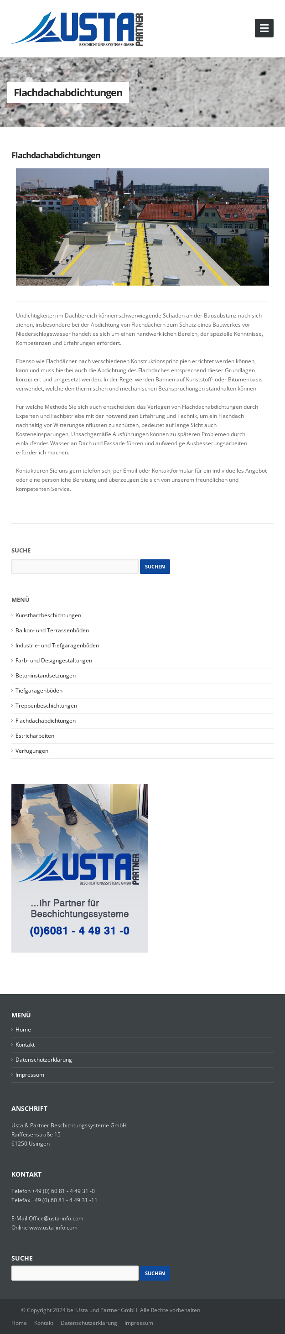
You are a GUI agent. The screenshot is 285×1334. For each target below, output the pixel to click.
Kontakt (25, 1044)
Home (23, 1029)
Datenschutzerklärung (44, 1059)
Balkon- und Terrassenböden (52, 630)
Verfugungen (32, 751)
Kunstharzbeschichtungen (48, 615)
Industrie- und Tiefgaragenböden (57, 645)
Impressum (30, 1075)
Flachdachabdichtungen (55, 155)
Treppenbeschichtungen (46, 705)
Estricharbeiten (35, 736)
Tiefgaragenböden (39, 690)
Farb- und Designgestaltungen (54, 660)
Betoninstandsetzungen (46, 675)
